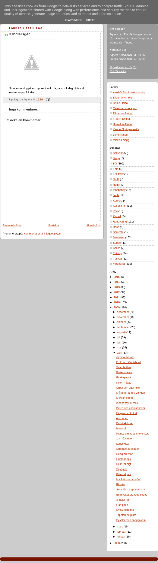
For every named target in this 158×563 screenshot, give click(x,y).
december (123, 312)
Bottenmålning (125, 372)
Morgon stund (124, 397)
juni (119, 342)
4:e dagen (122, 418)
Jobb (116, 195)
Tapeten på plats (126, 515)
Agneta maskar (125, 357)
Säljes (116, 247)
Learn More (73, 20)
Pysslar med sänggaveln (131, 520)
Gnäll (116, 179)
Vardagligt (119, 263)
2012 (117, 292)
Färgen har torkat (126, 413)
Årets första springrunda (130, 489)
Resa (116, 226)
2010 (117, 302)
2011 (117, 297)
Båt (115, 163)
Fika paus (122, 504)
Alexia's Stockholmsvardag (129, 92)
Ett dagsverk (123, 377)
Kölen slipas (123, 474)
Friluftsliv (118, 174)
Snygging (122, 469)
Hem (116, 184)
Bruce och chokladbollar (130, 408)
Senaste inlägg (11, 225)
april (120, 352)
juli (119, 337)
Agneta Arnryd (118, 55)
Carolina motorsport (125, 108)
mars (120, 526)
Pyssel (117, 216)
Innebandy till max (127, 403)
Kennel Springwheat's (126, 129)
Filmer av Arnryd (123, 113)
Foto (115, 168)
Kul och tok (119, 205)
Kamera (117, 200)
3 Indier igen (20, 34)
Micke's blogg (121, 140)
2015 (117, 276)
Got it (90, 20)
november (123, 317)
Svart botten (123, 367)
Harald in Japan (122, 124)
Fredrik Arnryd (118, 59)
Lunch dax (122, 443)
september (123, 327)
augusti (121, 332)
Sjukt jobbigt (123, 464)
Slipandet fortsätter (127, 448)
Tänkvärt (118, 258)
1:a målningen (124, 438)
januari (121, 536)
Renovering (120, 221)
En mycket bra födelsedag (132, 494)
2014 (117, 282)
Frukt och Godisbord (128, 362)
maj (119, 347)
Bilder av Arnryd (122, 97)
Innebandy (119, 189)
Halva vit (121, 428)
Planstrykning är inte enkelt (132, 433)
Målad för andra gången (130, 392)
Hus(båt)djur (123, 459)
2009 (117, 307)
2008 (117, 543)
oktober (122, 322)
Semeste (118, 232)
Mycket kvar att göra (128, 479)
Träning (117, 253)
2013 (117, 287)
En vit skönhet (124, 423)
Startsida (53, 225)
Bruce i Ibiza (120, 103)
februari (122, 531)
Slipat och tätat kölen (128, 387)
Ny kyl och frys (125, 509)
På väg (120, 484)
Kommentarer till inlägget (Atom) (43, 233)
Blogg (116, 158)
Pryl (115, 211)
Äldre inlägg (93, 225)
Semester (118, 237)
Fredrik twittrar (121, 118)
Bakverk (118, 153)
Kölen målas (123, 382)
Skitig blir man (124, 453)
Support (117, 242)
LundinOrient (120, 134)
